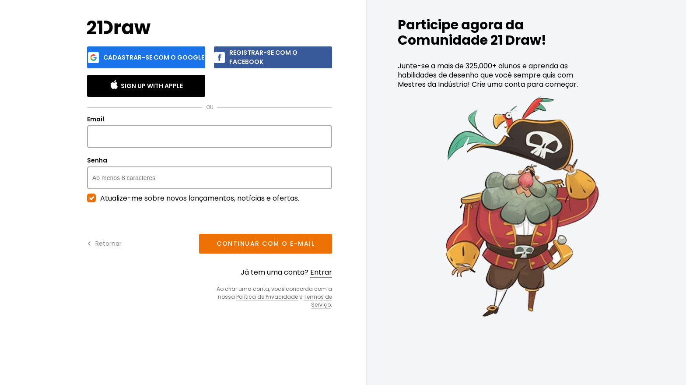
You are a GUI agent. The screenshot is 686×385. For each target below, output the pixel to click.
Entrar (321, 272)
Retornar (104, 243)
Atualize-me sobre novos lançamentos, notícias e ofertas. (193, 198)
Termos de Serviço (318, 300)
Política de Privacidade (267, 296)
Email (209, 132)
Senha (209, 173)
